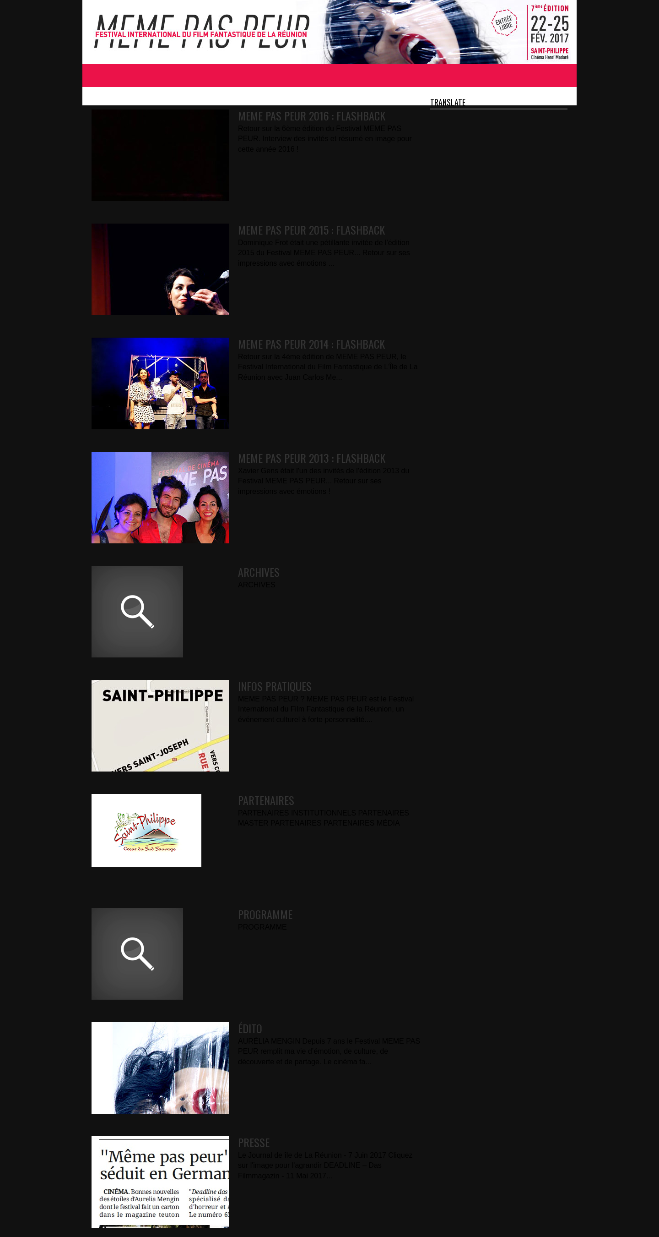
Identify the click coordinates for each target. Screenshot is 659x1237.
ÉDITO (250, 1028)
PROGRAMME (265, 914)
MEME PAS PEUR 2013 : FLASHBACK (311, 457)
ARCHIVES (259, 572)
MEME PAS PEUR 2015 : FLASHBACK (311, 229)
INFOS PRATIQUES (275, 686)
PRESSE (254, 1142)
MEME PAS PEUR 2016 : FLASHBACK (311, 115)
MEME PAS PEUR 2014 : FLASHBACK (311, 343)
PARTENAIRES (266, 800)
